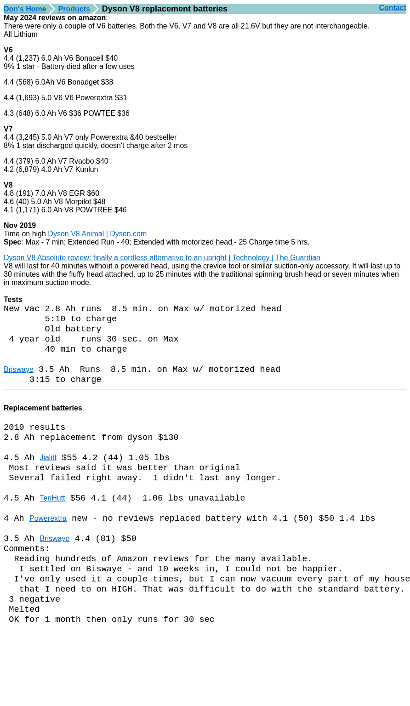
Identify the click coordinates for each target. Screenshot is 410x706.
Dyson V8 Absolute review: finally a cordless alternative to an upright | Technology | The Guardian (162, 258)
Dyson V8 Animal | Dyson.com (97, 234)
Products (74, 9)
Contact (392, 7)
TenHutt (52, 523)
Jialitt (48, 477)
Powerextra (48, 546)
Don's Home (25, 9)
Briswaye (19, 379)
